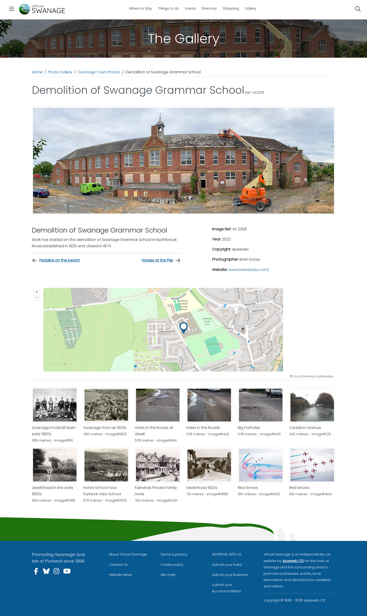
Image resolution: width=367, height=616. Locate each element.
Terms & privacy (174, 554)
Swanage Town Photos (99, 72)
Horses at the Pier (161, 260)
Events (190, 8)
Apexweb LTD (293, 561)
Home (37, 72)
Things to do (168, 8)
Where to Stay (140, 8)
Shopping (231, 8)
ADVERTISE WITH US (226, 554)
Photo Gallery (60, 72)
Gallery (251, 8)
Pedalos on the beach (56, 260)
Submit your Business (230, 574)
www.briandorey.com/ (248, 269)
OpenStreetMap (304, 376)
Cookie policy (172, 564)
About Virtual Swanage (128, 554)
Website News (120, 574)
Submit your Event (227, 564)
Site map (168, 574)
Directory (209, 8)
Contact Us (118, 564)
